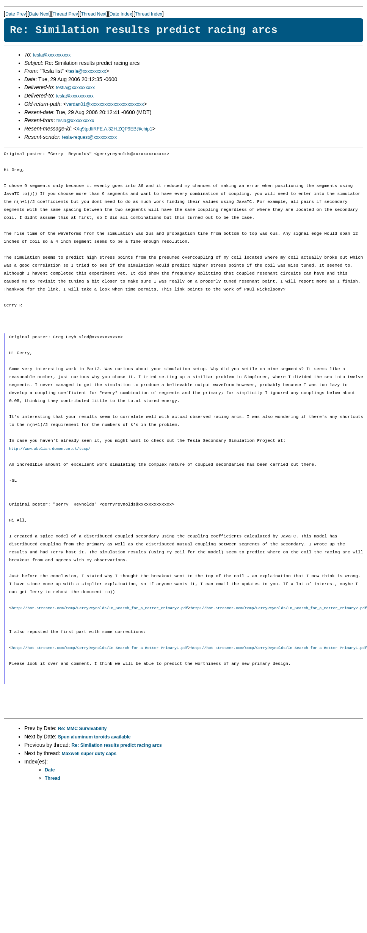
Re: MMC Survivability (82, 729)
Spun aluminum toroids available (94, 737)
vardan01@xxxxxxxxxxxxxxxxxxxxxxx (105, 104)
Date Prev (15, 14)
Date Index (121, 14)
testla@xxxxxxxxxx (75, 87)
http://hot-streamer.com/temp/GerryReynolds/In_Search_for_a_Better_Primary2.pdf (100, 608)
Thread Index (148, 14)
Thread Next (94, 14)
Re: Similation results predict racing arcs (117, 746)
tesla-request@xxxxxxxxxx (89, 137)
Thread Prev (65, 14)
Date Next (39, 14)
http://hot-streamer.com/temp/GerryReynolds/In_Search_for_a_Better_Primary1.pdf (100, 648)
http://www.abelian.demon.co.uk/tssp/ (50, 448)
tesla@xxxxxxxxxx (52, 55)
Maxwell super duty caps (89, 754)
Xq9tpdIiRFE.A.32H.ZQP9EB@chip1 (114, 129)
